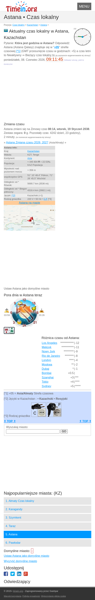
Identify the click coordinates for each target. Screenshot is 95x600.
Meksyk (46, 347)
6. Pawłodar (13, 542)
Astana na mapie (29, 202)
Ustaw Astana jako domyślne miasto (26, 555)
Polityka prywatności (31, 596)
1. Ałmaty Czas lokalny (19, 500)
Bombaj (46, 373)
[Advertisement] (47, 96)
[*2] (13, 195)
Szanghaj (48, 377)
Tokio (45, 381)
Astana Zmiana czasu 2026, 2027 (27, 142)
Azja (29, 158)
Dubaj (45, 368)
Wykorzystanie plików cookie (53, 596)
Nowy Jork (48, 351)
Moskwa (47, 364)
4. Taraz (10, 526)
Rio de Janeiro (51, 355)
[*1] (18, 51)
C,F (45, 199)
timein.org (18, 591)
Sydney (46, 386)
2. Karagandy (13, 509)
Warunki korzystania (12, 596)
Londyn (46, 360)
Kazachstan (32, 25)
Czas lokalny (18, 25)
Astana (43, 25)
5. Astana (11, 534)
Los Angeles (49, 342)
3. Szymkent (13, 517)
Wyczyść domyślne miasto (20, 561)
